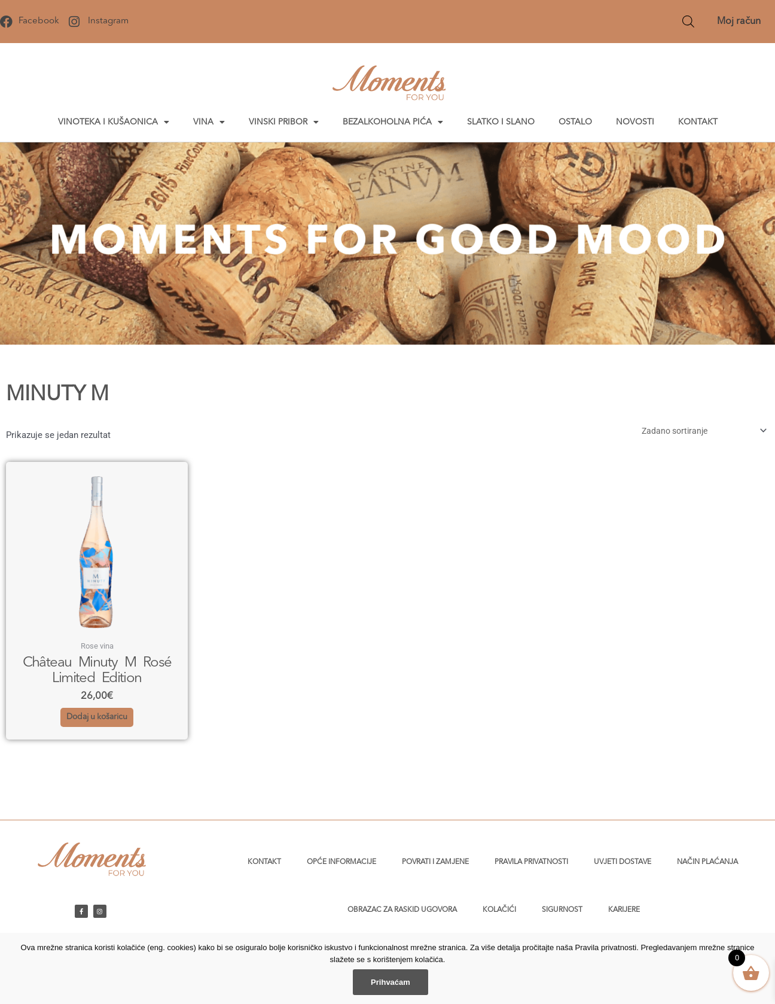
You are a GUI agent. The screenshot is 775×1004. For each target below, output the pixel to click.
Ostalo (575, 122)
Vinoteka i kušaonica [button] (113, 122)
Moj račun (739, 21)
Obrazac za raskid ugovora (402, 910)
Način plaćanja (707, 862)
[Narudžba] (696, 432)
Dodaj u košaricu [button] (97, 725)
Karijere (624, 910)
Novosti (635, 122)
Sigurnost (562, 910)
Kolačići (499, 910)
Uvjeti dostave (622, 862)
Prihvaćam (390, 982)
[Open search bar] (688, 22)
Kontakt (698, 122)
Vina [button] (209, 122)
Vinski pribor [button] (284, 122)
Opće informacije (341, 862)
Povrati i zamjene (435, 862)
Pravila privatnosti (531, 862)
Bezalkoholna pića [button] (393, 122)
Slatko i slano (501, 122)
